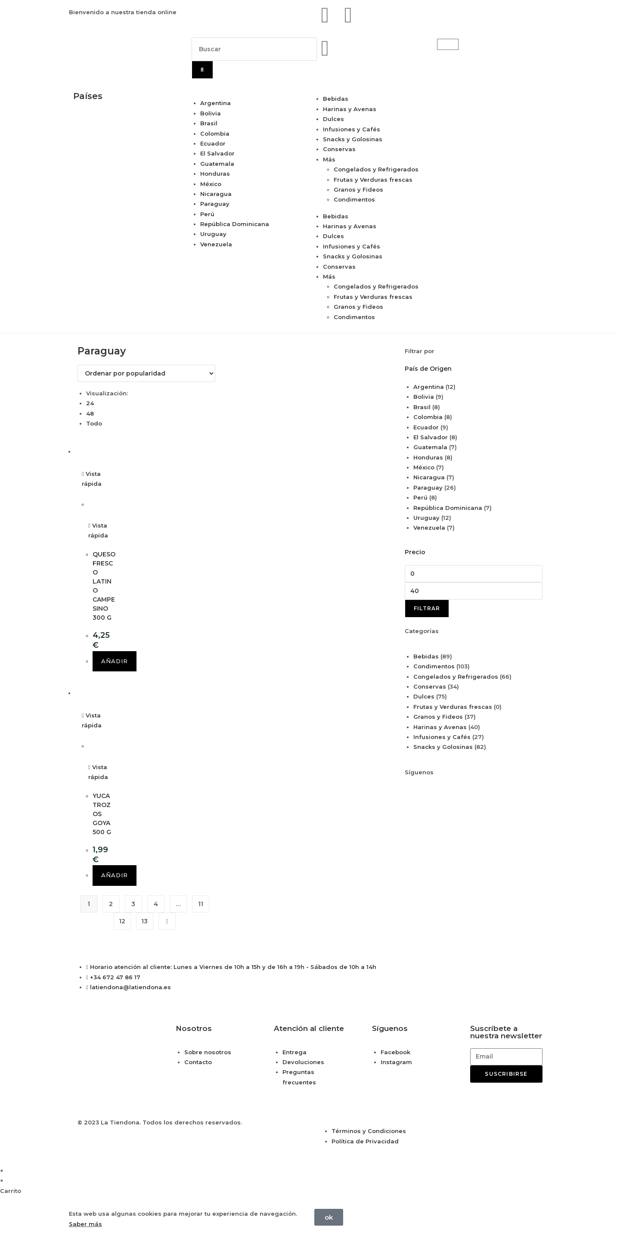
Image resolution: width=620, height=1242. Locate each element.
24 (90, 403)
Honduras (215, 173)
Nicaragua (216, 193)
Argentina (215, 102)
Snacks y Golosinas (352, 139)
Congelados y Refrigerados (376, 169)
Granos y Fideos (358, 189)
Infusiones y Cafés (351, 129)
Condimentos (354, 199)
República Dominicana (234, 223)
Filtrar (427, 608)
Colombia (214, 133)
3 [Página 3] (133, 904)
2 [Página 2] (111, 904)
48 (90, 413)
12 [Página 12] (122, 921)
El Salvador (217, 153)
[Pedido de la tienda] (146, 373)
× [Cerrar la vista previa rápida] (1, 1170)
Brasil (208, 123)
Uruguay (213, 233)
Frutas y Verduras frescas (373, 179)
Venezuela (216, 244)
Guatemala (217, 163)
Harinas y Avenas (349, 109)
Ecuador (213, 143)
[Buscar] (202, 70)
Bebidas (335, 98)
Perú (207, 214)
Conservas (339, 149)
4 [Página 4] (156, 904)
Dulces (333, 118)
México (210, 183)
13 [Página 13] (144, 921)
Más (329, 159)
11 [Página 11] (200, 904)
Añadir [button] (114, 661)
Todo (94, 423)
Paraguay (214, 203)
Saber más (85, 1223)
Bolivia (210, 113)
